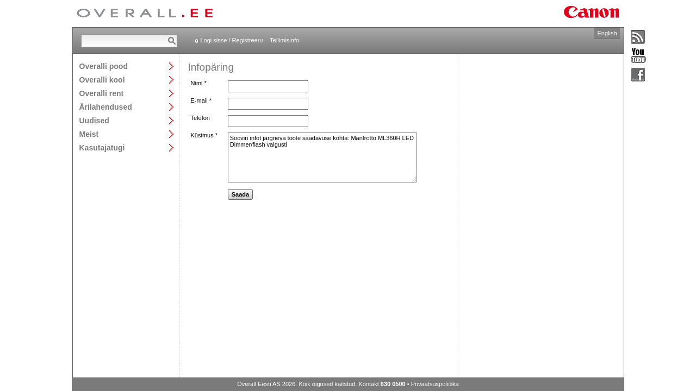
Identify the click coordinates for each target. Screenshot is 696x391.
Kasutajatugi (102, 147)
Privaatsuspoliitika (435, 384)
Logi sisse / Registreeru (232, 40)
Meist (89, 134)
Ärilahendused (105, 107)
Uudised (94, 120)
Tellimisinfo (284, 40)
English (607, 33)
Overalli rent (101, 93)
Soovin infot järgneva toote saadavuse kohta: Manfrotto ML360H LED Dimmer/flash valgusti (322, 157)
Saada (240, 194)
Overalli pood (103, 66)
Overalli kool (102, 79)
